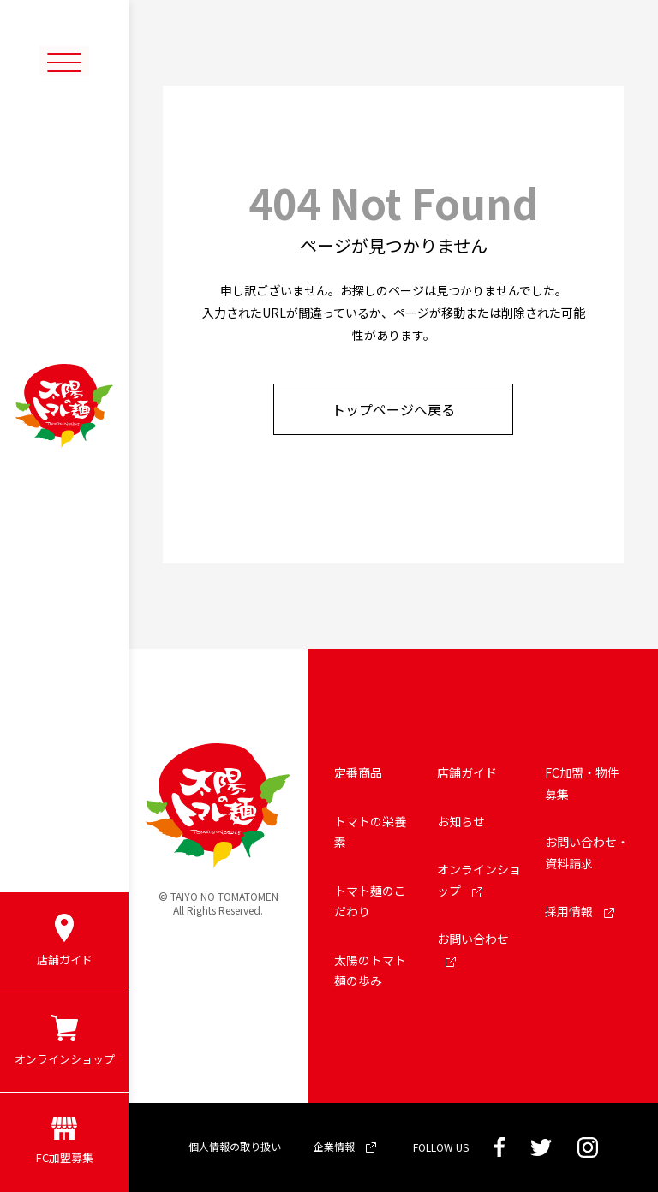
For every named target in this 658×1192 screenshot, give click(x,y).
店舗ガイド (467, 772)
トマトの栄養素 (370, 832)
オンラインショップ (479, 880)
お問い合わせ (473, 948)
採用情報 (579, 911)
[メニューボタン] (64, 61)
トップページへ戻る (393, 409)
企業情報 (345, 1146)
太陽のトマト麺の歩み (370, 970)
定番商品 (358, 772)
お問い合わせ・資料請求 (587, 852)
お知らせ (461, 821)
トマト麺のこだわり (370, 901)
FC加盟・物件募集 (582, 783)
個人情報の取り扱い (234, 1146)
